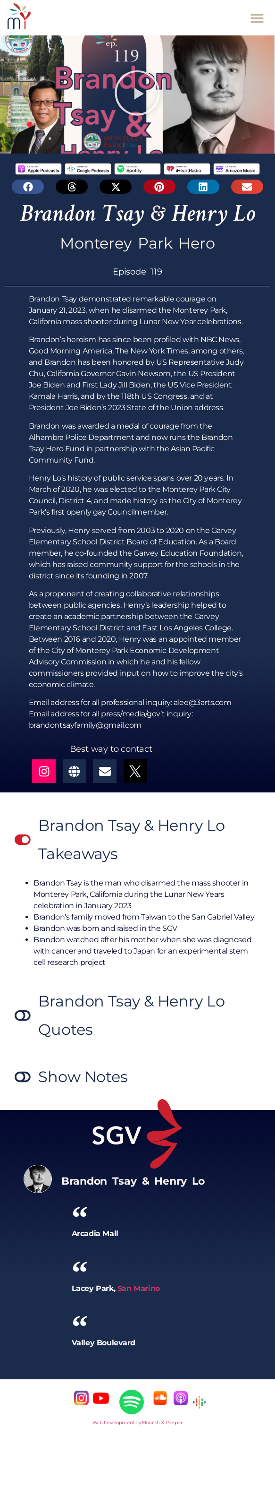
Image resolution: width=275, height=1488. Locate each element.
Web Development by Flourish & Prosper (137, 1422)
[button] (257, 17)
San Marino (138, 1288)
